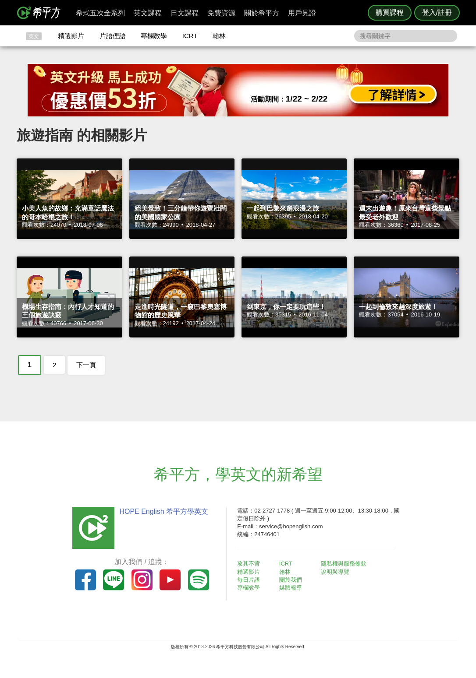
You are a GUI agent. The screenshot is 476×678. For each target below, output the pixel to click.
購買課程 (390, 12)
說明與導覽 (335, 572)
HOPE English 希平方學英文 (163, 511)
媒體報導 (290, 587)
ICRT (190, 35)
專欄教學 (154, 35)
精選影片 (71, 35)
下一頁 (86, 365)
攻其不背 (248, 563)
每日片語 (248, 579)
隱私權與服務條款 (343, 563)
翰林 (219, 35)
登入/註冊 (437, 12)
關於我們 (290, 579)
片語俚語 (112, 35)
